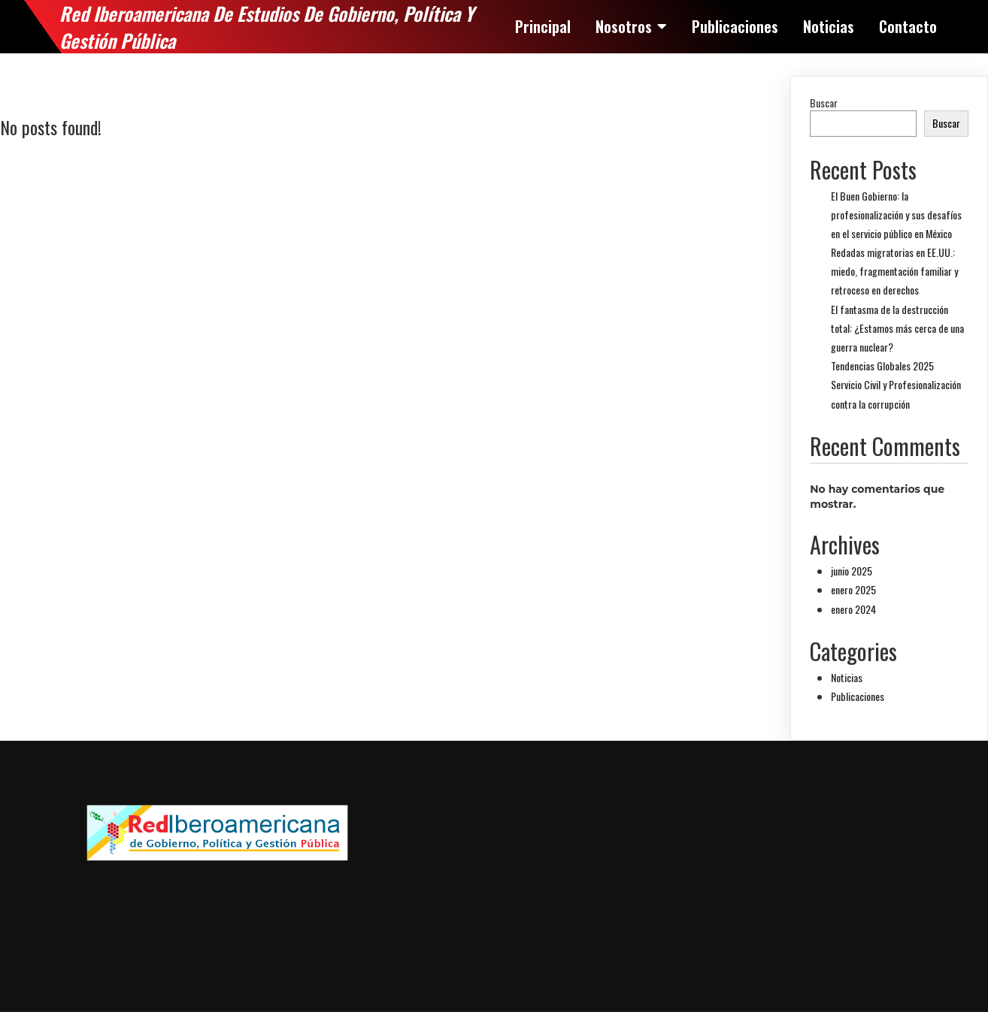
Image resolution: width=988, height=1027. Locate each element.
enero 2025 (853, 589)
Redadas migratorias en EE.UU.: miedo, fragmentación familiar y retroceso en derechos (894, 271)
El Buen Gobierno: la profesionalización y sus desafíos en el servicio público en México (896, 214)
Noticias (846, 677)
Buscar (824, 102)
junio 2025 (851, 570)
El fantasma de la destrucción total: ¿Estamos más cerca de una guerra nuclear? (897, 328)
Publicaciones (857, 696)
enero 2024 (853, 609)
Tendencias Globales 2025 (882, 365)
